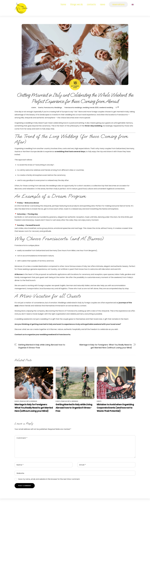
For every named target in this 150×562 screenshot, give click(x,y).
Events (40, 108)
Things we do (76, 4)
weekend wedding (106, 108)
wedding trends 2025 (91, 108)
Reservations (118, 4)
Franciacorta (49, 108)
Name (20, 465)
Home (63, 4)
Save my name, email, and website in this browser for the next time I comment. (49, 479)
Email (82, 465)
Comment (22, 438)
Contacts (91, 4)
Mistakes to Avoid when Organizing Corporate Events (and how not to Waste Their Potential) (115, 408)
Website (20, 473)
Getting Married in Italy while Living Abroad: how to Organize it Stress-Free (41, 346)
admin (33, 108)
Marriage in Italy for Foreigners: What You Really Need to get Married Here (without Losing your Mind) (105, 346)
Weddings (58, 108)
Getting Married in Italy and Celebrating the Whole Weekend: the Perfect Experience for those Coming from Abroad (75, 98)
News (102, 4)
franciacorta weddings (73, 108)
